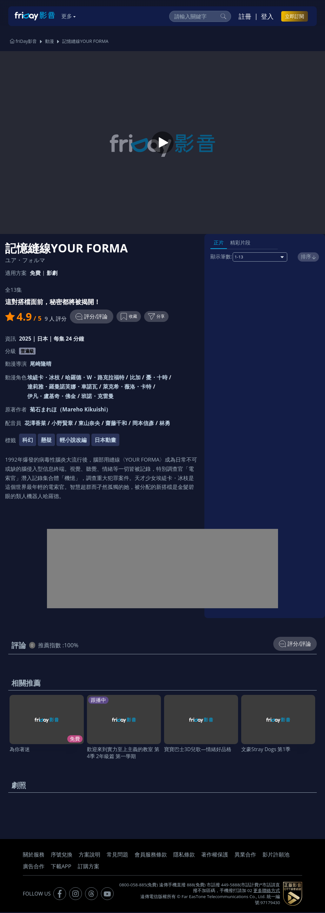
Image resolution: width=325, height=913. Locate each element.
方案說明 (89, 855)
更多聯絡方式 (266, 891)
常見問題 (117, 855)
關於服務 (33, 855)
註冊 (245, 16)
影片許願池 (275, 855)
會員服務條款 (151, 855)
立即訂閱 (294, 16)
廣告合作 (33, 867)
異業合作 (245, 855)
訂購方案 (88, 867)
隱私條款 (184, 855)
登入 (267, 16)
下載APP (61, 867)
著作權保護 (214, 855)
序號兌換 (61, 855)
